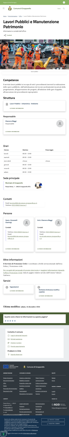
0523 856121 (9, 408)
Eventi (53, 394)
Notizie (53, 378)
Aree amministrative (8, 381)
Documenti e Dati (7, 391)
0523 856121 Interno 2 (19, 205)
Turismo (38, 394)
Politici (5, 386)
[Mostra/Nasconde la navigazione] (4, 8)
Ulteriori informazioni (17, 108)
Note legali (38, 409)
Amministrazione (12, 16)
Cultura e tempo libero (41, 383)
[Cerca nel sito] (64, 8)
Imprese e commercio (41, 391)
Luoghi (53, 391)
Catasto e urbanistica (25, 378)
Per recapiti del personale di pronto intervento (21, 270)
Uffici (20, 16)
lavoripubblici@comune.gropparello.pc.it (23, 203)
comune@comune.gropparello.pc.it (12, 415)
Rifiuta (53, 419)
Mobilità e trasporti (24, 381)
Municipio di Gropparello (14, 183)
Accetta (53, 423)
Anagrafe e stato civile (25, 383)
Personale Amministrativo (10, 389)
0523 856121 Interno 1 (53, 232)
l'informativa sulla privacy (29, 433)
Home (4, 16)
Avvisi (53, 381)
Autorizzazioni (23, 391)
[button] (9, 2)
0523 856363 (9, 410)
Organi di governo (7, 378)
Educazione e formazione (26, 394)
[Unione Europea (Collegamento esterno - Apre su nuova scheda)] (11, 366)
